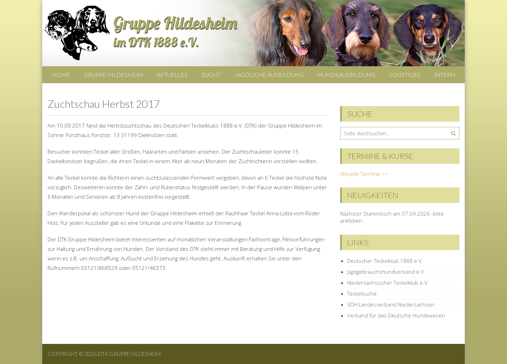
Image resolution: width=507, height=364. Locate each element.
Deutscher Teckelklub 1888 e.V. (385, 260)
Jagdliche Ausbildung (269, 74)
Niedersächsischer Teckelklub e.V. (388, 282)
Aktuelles (172, 74)
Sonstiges (404, 74)
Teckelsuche (362, 293)
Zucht (210, 74)
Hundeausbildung (346, 74)
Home (61, 74)
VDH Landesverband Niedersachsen (390, 304)
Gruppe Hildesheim (113, 74)
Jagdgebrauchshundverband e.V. (386, 271)
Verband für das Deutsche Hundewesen (396, 315)
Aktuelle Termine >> (364, 173)
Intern (444, 74)
